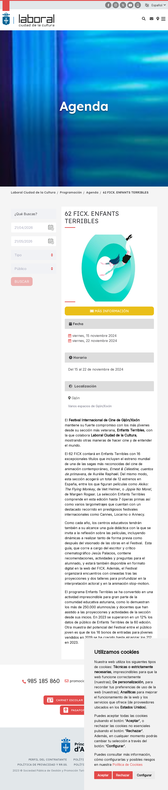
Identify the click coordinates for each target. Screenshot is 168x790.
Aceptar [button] (103, 775)
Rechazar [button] (122, 775)
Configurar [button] (144, 775)
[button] (158, 5)
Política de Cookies (127, 764)
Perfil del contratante (48, 759)
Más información (109, 311)
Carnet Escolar (65, 700)
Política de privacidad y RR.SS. (42, 764)
